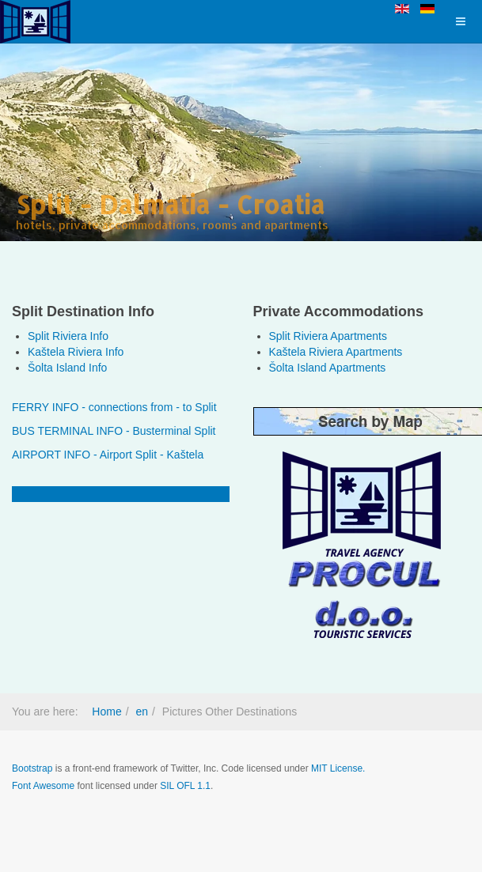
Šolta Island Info (67, 367)
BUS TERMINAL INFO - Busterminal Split (114, 431)
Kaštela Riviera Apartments (336, 351)
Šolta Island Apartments (327, 367)
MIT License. (338, 768)
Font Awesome (43, 785)
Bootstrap (32, 768)
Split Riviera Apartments (328, 336)
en (141, 711)
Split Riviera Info (68, 336)
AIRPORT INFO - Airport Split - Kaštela (107, 454)
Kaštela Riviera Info (75, 351)
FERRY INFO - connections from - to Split (114, 407)
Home (106, 711)
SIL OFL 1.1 (185, 785)
